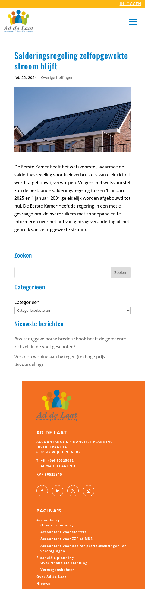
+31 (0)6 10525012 (57, 460)
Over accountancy (57, 525)
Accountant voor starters (63, 532)
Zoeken (121, 272)
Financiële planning (55, 557)
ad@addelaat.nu (58, 466)
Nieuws (43, 583)
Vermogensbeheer (57, 569)
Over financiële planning (63, 563)
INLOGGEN (130, 3)
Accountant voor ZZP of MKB (66, 538)
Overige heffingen (57, 77)
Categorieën (26, 302)
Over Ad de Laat (51, 576)
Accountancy (48, 520)
